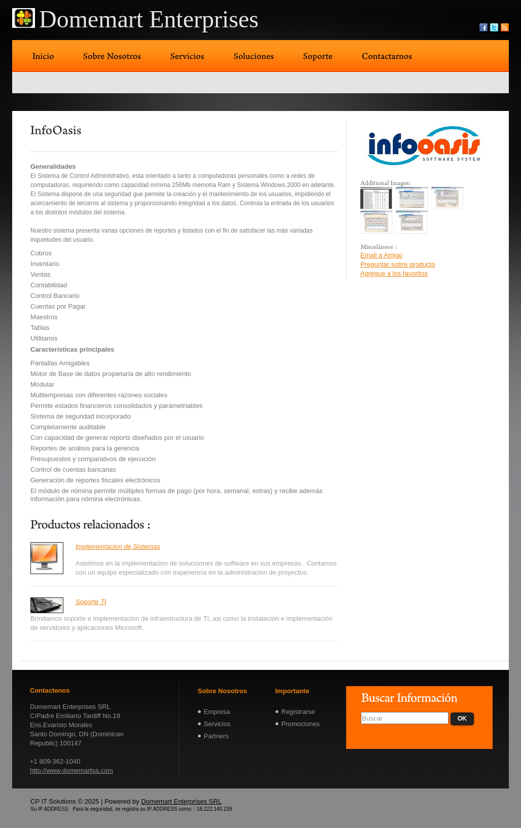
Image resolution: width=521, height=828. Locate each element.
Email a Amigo (381, 255)
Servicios (217, 724)
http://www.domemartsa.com (71, 770)
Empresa (217, 712)
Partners (216, 736)
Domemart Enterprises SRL (181, 801)
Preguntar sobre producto (397, 264)
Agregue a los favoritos (394, 273)
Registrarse (298, 712)
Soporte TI (91, 602)
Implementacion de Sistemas (118, 546)
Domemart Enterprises (148, 19)
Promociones (300, 724)
